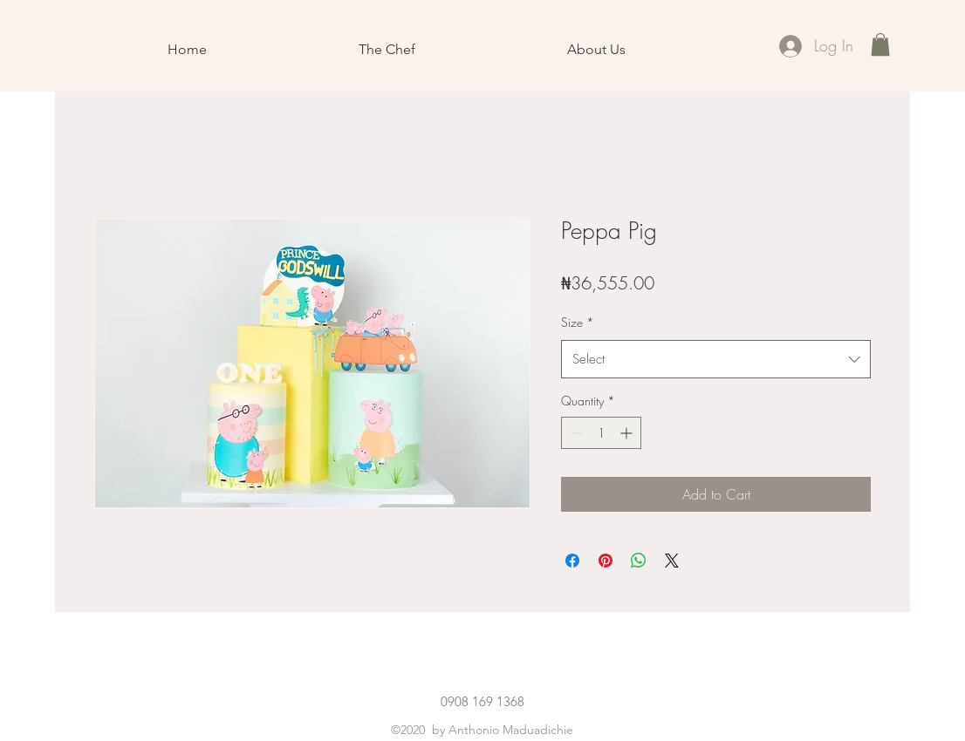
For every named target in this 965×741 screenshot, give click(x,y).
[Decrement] (574, 433)
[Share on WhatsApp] (638, 560)
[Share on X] (671, 560)
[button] (880, 44)
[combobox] (716, 359)
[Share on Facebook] (572, 560)
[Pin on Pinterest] (605, 560)
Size (577, 322)
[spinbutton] (601, 433)
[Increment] (628, 433)
